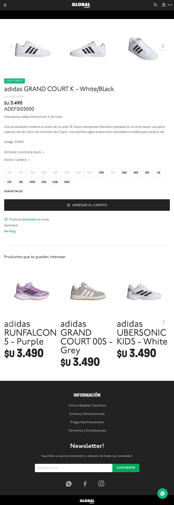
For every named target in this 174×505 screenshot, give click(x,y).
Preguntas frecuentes (87, 422)
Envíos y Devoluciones (87, 414)
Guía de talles (13, 191)
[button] (155, 5)
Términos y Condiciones (87, 430)
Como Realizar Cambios (87, 405)
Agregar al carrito (89, 205)
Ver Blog (9, 231)
